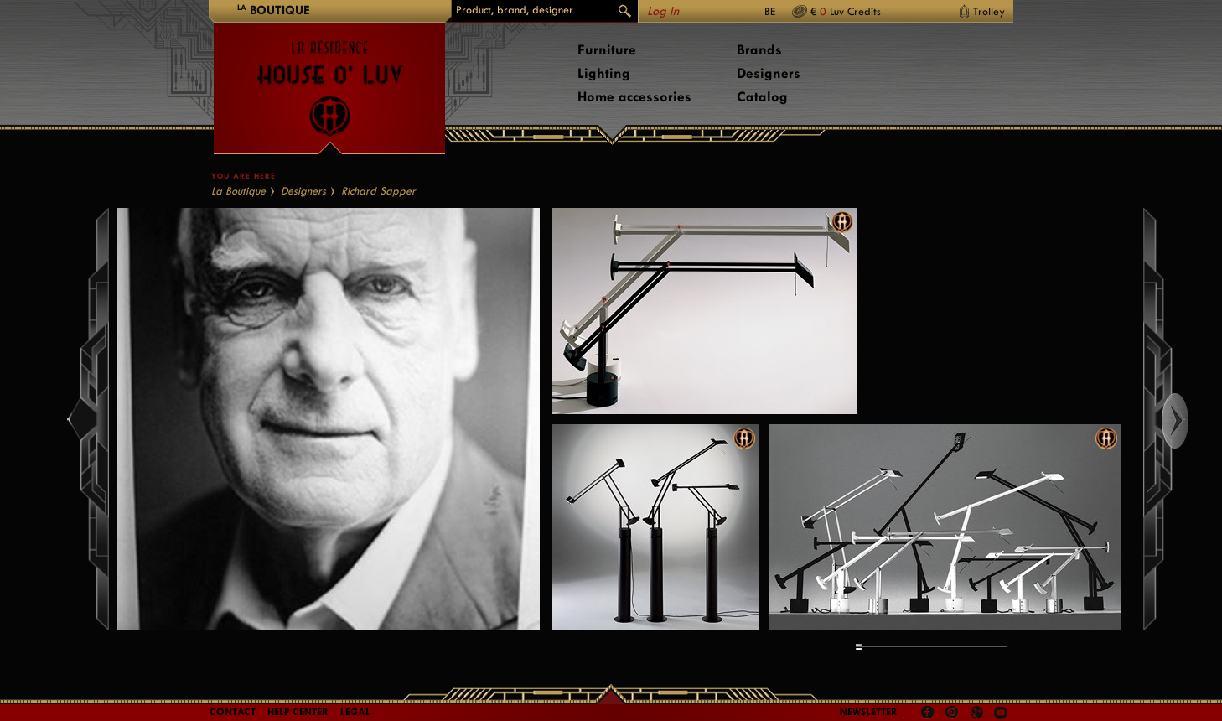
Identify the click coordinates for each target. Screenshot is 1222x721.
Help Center (298, 712)
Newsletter (869, 712)
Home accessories (634, 97)
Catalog (762, 97)
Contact (233, 712)
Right (1190, 421)
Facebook (928, 712)
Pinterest (952, 712)
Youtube (1001, 712)
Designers (768, 73)
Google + (978, 713)
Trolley (989, 11)
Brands (759, 50)
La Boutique (238, 190)
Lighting (603, 73)
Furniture (606, 50)
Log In (663, 11)
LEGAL (355, 712)
